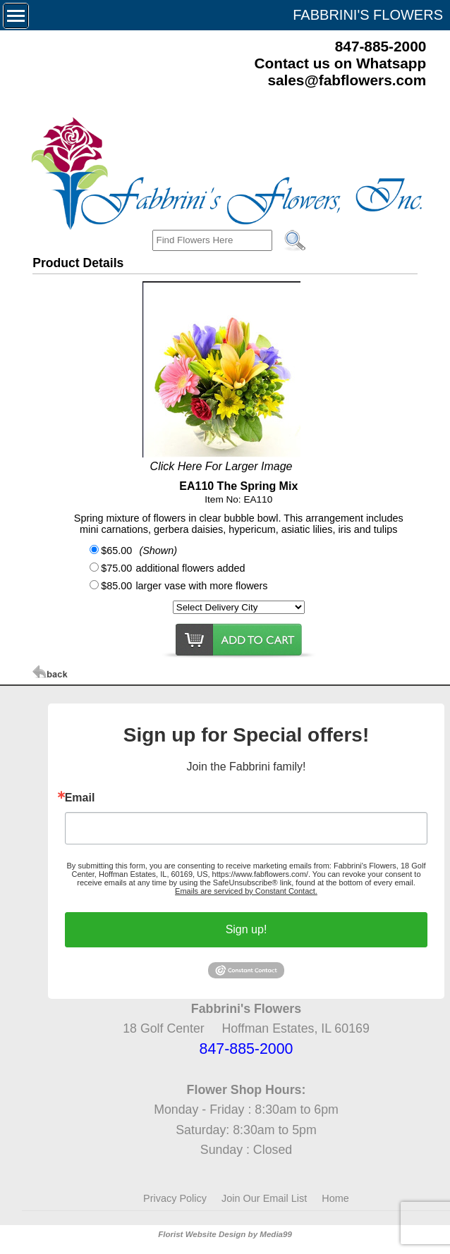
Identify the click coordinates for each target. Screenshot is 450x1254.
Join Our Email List (264, 1198)
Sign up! (246, 929)
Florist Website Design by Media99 (225, 1234)
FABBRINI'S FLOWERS (368, 15)
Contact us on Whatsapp (340, 63)
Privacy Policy (175, 1198)
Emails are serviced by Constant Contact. (246, 891)
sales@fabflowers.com (346, 80)
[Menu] (16, 15)
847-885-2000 (381, 46)
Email (80, 798)
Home (335, 1198)
